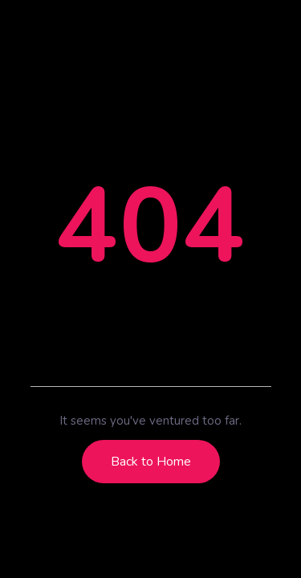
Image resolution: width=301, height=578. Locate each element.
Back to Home (151, 461)
